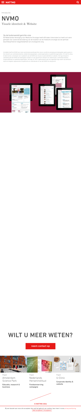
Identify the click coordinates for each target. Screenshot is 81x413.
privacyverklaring (70, 408)
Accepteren (47, 410)
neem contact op (40, 346)
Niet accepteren (37, 410)
